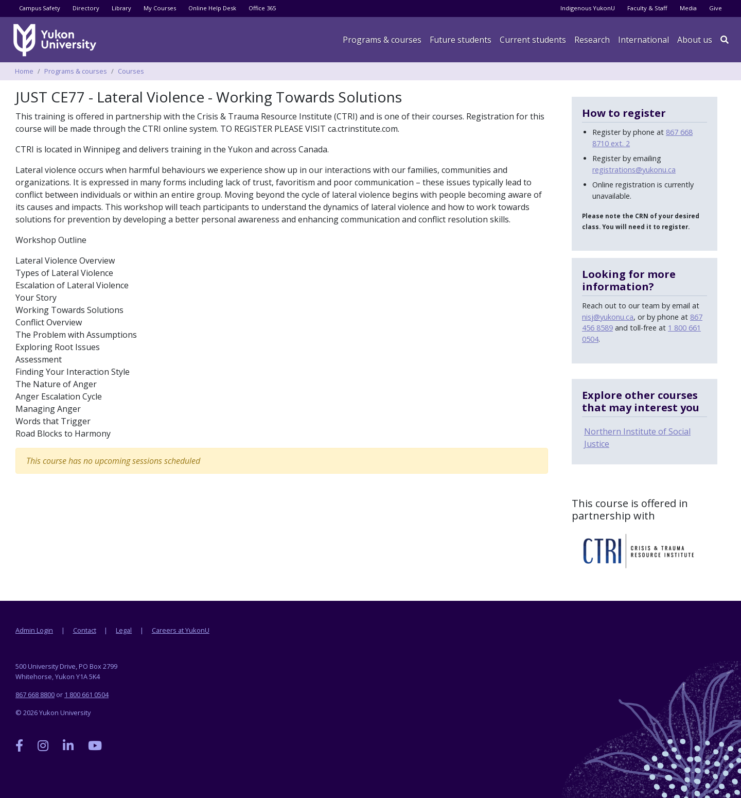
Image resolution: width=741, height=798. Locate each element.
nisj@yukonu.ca (607, 317)
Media (688, 8)
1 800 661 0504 (86, 694)
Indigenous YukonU (587, 8)
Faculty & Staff (647, 8)
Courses (131, 71)
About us (694, 39)
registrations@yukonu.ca (634, 170)
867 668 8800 (35, 694)
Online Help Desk (212, 8)
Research (592, 39)
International (643, 39)
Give (715, 8)
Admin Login (34, 630)
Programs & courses (382, 39)
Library (121, 8)
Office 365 (262, 8)
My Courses (160, 8)
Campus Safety (39, 8)
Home (24, 71)
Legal (124, 630)
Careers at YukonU (180, 630)
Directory (86, 8)
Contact (84, 630)
